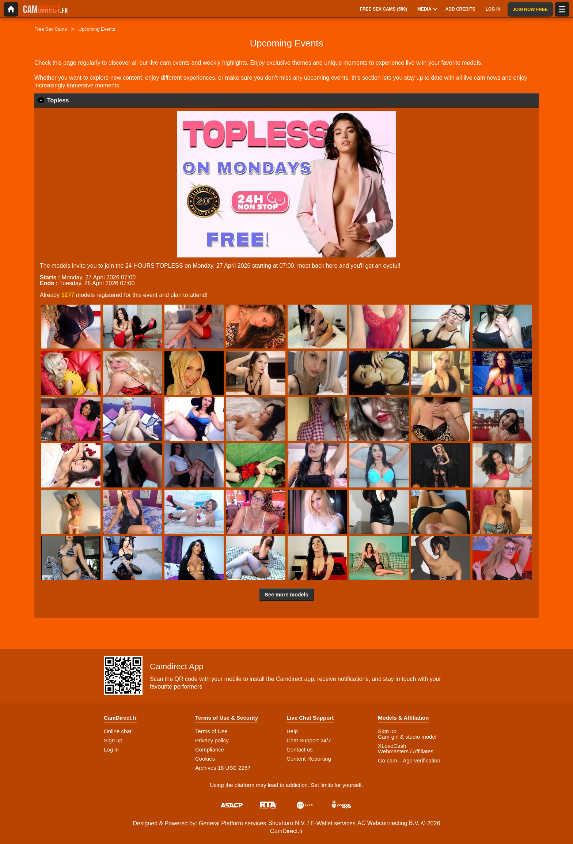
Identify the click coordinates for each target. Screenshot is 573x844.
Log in (111, 749)
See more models (286, 595)
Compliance (209, 749)
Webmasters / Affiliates (405, 751)
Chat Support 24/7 (308, 740)
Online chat (118, 731)
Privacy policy (212, 740)
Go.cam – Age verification (409, 760)
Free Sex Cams (50, 29)
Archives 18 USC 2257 (223, 768)
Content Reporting (308, 759)
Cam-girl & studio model (407, 737)
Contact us (299, 749)
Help (292, 731)
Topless (58, 100)
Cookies (205, 759)
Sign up (113, 740)
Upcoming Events (97, 29)
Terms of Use (211, 731)
